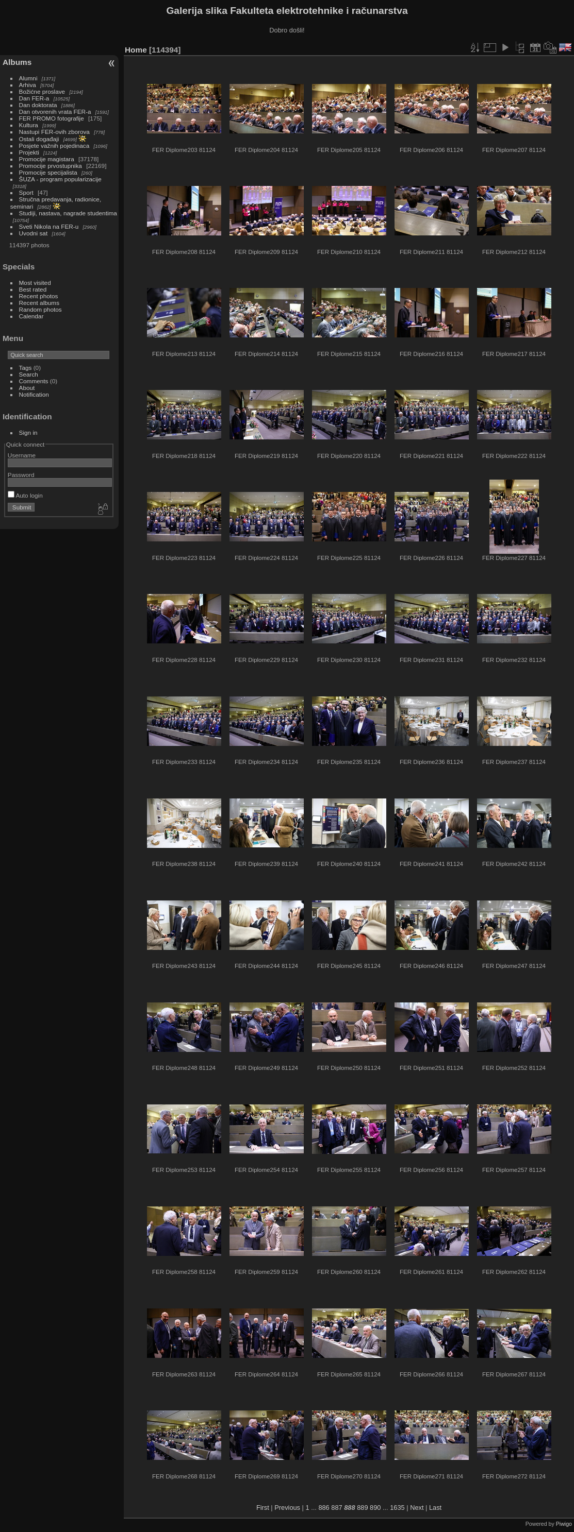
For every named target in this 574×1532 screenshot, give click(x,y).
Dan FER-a (34, 98)
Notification (34, 394)
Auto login (25, 495)
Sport (26, 192)
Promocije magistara (46, 159)
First (262, 1507)
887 (336, 1507)
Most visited (35, 282)
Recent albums (39, 302)
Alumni (28, 78)
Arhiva (27, 84)
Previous (287, 1507)
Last (435, 1507)
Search (28, 374)
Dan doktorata (38, 104)
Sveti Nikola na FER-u (49, 226)
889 (362, 1507)
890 (375, 1507)
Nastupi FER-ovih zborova (54, 131)
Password (21, 474)
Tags (25, 367)
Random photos (40, 309)
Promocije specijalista (48, 172)
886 (323, 1507)
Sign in (28, 432)
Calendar (31, 316)
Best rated (33, 289)
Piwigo (564, 1524)
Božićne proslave (42, 91)
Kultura (28, 125)
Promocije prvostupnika (50, 165)
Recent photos (38, 296)
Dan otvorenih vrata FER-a (55, 111)
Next (416, 1507)
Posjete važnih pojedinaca (54, 145)
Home (136, 49)
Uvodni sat (33, 233)
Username (22, 455)
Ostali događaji (39, 138)
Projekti (29, 152)
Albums (17, 62)
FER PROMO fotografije (51, 118)
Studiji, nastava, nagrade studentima (68, 213)
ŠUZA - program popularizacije (60, 179)
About (27, 387)
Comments (33, 381)
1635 (397, 1507)
